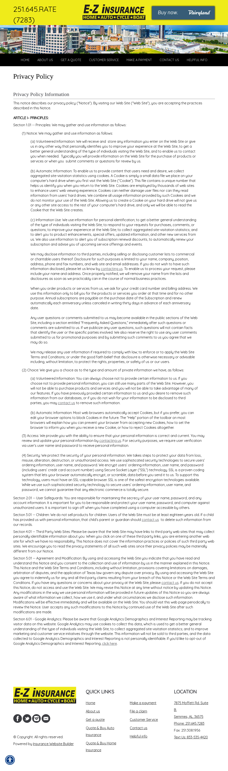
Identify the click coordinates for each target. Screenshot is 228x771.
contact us (66, 422)
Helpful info (138, 736)
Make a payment (143, 703)
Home (90, 703)
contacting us (112, 288)
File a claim (138, 711)
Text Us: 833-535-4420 (191, 737)
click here (109, 663)
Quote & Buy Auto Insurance (100, 731)
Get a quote (95, 719)
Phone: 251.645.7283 (189, 723)
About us (93, 711)
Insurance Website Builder (53, 744)
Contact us (138, 728)
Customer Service (144, 719)
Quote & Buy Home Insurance (101, 746)
